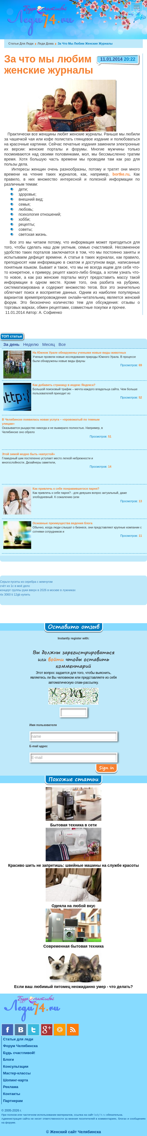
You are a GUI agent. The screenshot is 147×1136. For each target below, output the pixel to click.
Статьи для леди (20, 43)
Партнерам (13, 1101)
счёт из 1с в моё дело (15, 586)
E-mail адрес (39, 746)
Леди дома (45, 43)
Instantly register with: (73, 638)
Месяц (48, 344)
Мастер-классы (17, 1073)
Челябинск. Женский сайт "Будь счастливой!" (39, 21)
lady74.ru (100, 1114)
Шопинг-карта (15, 1080)
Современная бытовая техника (73, 946)
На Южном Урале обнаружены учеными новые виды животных (79, 352)
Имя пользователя (43, 725)
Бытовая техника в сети (73, 825)
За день (11, 344)
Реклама (10, 1087)
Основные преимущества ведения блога (62, 523)
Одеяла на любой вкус (73, 906)
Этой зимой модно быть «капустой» (28, 454)
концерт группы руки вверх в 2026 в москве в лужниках (37, 590)
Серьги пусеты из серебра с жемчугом (26, 581)
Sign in (106, 767)
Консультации (15, 1066)
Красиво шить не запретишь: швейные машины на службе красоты (73, 865)
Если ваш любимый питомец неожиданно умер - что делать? (73, 986)
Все (62, 344)
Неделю (30, 344)
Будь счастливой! (19, 1053)
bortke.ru (120, 174)
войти (56, 659)
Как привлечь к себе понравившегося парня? (66, 488)
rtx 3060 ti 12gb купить (15, 594)
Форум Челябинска (20, 1046)
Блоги (8, 1059)
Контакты (11, 1094)
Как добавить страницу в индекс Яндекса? (64, 385)
